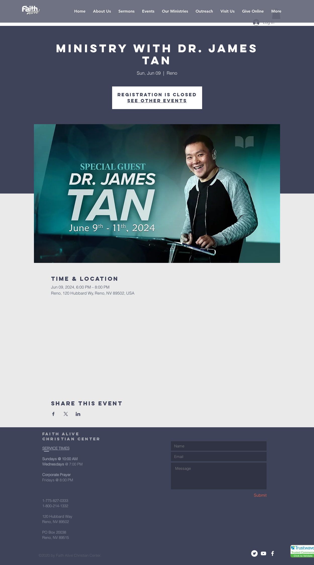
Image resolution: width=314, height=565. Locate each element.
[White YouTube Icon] (263, 553)
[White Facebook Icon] (272, 553)
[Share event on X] (65, 414)
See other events (157, 101)
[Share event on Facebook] (53, 414)
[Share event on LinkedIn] (78, 414)
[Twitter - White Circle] (254, 553)
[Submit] (248, 495)
